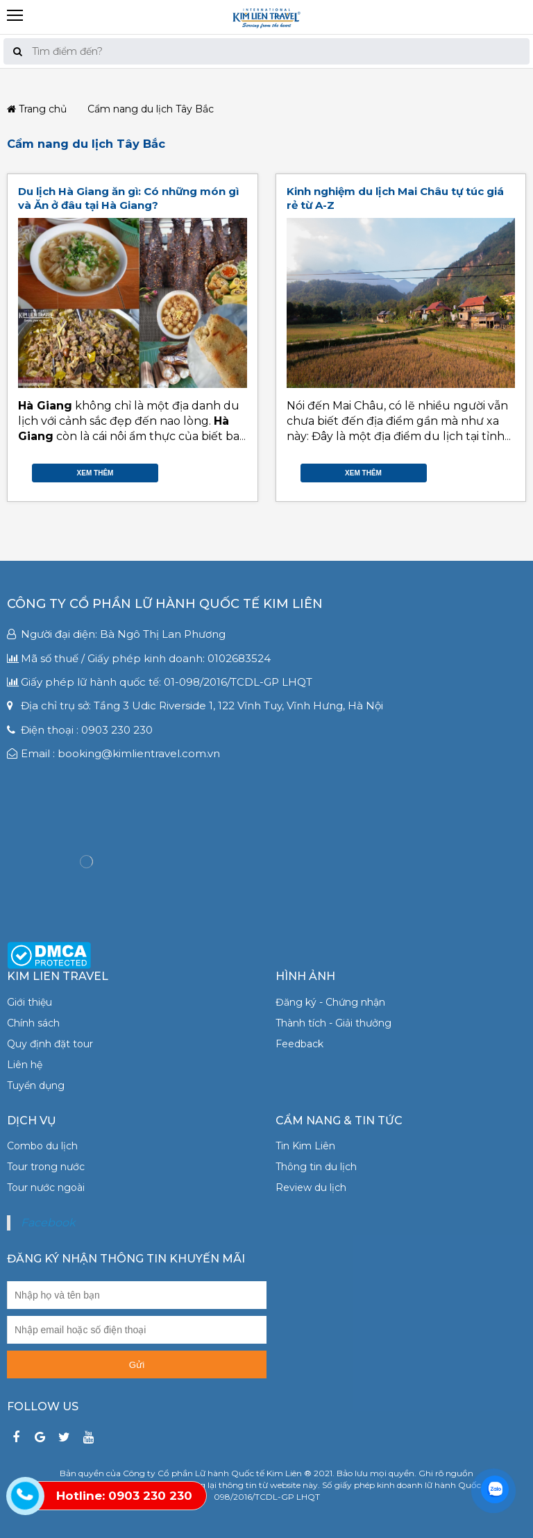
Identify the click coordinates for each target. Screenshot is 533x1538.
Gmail (240, 470)
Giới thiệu (29, 1002)
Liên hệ (24, 1064)
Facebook (198, 470)
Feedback (299, 1044)
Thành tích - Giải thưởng (333, 1023)
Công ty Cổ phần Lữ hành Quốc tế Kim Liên (165, 603)
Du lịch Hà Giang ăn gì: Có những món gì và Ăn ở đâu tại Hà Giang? (128, 198)
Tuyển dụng (36, 1085)
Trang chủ (37, 109)
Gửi (136, 1365)
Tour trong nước (46, 1166)
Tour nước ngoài (46, 1187)
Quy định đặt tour (50, 1044)
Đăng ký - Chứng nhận (330, 1002)
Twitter (212, 470)
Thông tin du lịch (316, 1166)
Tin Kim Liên (305, 1146)
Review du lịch (311, 1187)
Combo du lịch (42, 1146)
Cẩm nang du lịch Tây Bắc (86, 144)
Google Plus (226, 470)
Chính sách (33, 1023)
